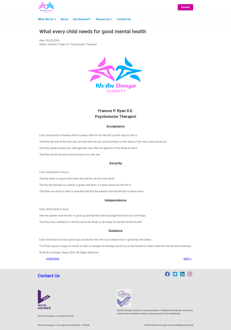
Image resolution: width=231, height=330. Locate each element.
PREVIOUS (52, 258)
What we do (47, 19)
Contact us (124, 19)
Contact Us (49, 275)
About (64, 19)
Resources (104, 19)
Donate (185, 7)
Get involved (82, 19)
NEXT (188, 258)
